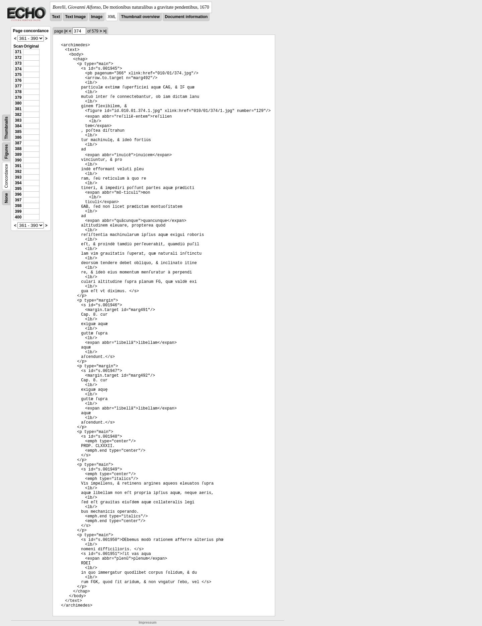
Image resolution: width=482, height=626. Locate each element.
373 (18, 63)
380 (18, 103)
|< (66, 31)
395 (18, 188)
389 (18, 154)
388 (18, 148)
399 (18, 211)
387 (18, 143)
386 (18, 137)
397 (18, 200)
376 (18, 80)
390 (18, 160)
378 (18, 91)
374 (18, 69)
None (6, 198)
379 (18, 97)
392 (18, 171)
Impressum (147, 622)
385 (18, 131)
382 (18, 114)
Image (97, 16)
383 (18, 120)
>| (104, 31)
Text (56, 16)
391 (18, 166)
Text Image (75, 16)
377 (18, 86)
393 (18, 177)
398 (18, 205)
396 (18, 194)
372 (18, 57)
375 (18, 74)
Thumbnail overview (140, 16)
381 (18, 109)
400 (18, 217)
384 (18, 126)
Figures (6, 151)
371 (18, 52)
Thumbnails (6, 128)
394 (18, 183)
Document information (186, 16)
